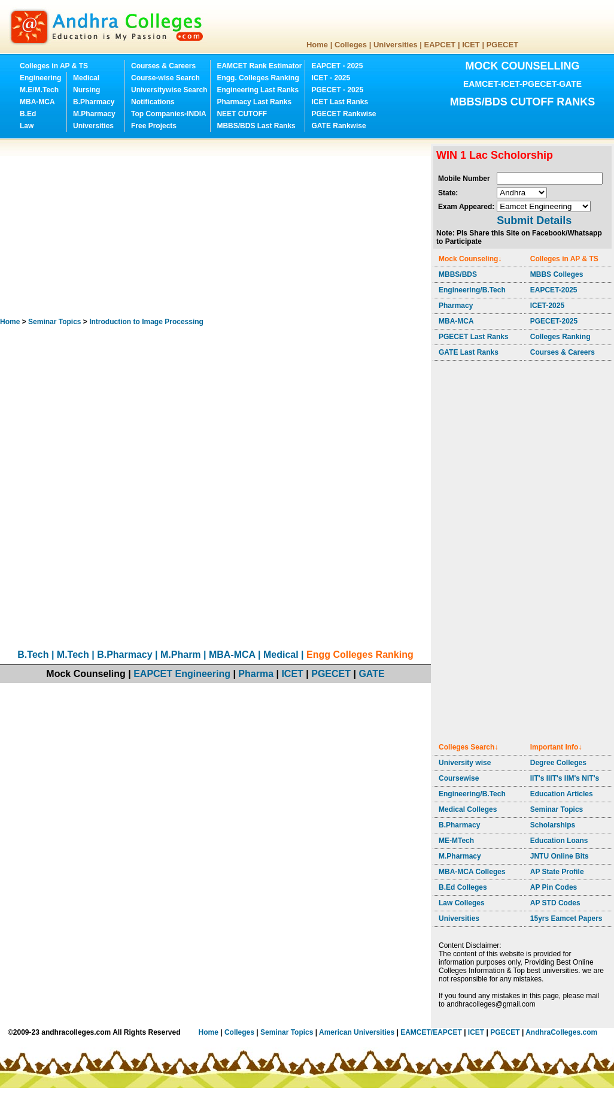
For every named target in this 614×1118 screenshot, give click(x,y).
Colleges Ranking (560, 337)
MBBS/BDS (458, 274)
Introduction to (146, 322)
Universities (395, 44)
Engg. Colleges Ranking (258, 78)
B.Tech (32, 654)
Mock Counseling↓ (470, 259)
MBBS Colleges (556, 274)
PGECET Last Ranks (474, 337)
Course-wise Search (165, 78)
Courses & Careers (163, 66)
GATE (371, 674)
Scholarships (552, 825)
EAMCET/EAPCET (431, 1032)
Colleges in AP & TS (54, 66)
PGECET (502, 44)
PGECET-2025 (553, 321)
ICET (471, 44)
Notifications (153, 102)
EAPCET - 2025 (337, 66)
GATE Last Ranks (469, 352)
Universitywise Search (169, 90)
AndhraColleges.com (561, 1032)
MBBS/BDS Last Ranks (256, 126)
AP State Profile (557, 872)
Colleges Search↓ (468, 747)
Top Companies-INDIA (168, 114)
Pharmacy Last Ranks (254, 102)
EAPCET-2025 (553, 290)
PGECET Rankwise (343, 114)
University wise (465, 763)
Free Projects (154, 126)
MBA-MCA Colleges (472, 872)
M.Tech (73, 654)
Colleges (351, 44)
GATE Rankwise (338, 126)
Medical (86, 78)
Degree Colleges (558, 763)
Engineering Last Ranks (258, 90)
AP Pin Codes (553, 887)
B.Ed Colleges (463, 887)
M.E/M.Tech (39, 90)
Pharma (255, 674)
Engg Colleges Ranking (360, 654)
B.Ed (28, 114)
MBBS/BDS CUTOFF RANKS (522, 102)
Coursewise (459, 778)
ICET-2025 (547, 305)
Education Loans (559, 840)
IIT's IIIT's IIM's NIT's (564, 778)
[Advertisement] (197, 228)
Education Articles (561, 794)
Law (27, 126)
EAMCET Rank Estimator (259, 66)
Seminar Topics (54, 322)
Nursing (86, 90)
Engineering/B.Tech (472, 290)
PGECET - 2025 (337, 90)
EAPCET (440, 44)
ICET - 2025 (330, 78)
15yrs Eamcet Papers (566, 918)
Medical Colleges (468, 809)
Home (317, 44)
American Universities (356, 1032)
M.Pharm (180, 654)
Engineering (40, 78)
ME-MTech (456, 840)
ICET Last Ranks (339, 102)
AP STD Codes (555, 903)
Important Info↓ (556, 747)
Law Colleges (462, 903)
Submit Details (534, 220)
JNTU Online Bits (559, 856)
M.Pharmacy (94, 114)
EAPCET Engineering (181, 674)
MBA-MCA (37, 102)
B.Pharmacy (93, 102)
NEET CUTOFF (242, 114)
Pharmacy (456, 305)
